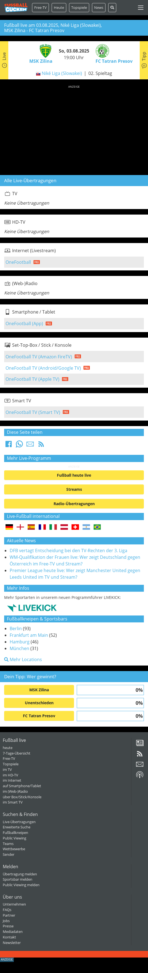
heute (7, 747)
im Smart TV (13, 802)
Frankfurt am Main (29, 635)
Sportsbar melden (17, 879)
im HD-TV (10, 775)
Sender (8, 854)
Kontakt (9, 937)
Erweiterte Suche (16, 827)
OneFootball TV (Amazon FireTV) (39, 357)
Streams (74, 489)
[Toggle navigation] (141, 7)
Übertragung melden (20, 874)
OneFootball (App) (24, 323)
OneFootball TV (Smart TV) (33, 412)
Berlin (16, 628)
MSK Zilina (39, 689)
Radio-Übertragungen (74, 503)
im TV (7, 769)
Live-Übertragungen (19, 821)
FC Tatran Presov (39, 715)
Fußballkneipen (15, 832)
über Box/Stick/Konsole (22, 796)
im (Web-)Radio (15, 791)
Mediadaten (13, 931)
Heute (59, 7)
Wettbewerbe (14, 848)
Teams (8, 843)
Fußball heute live (74, 475)
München (19, 648)
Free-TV (40, 7)
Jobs (6, 920)
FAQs (7, 909)
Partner (9, 915)
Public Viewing (14, 838)
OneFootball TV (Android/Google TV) (43, 368)
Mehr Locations (23, 659)
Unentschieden (39, 702)
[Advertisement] (74, 129)
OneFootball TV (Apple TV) (32, 379)
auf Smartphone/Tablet (22, 785)
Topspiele (10, 763)
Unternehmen (14, 904)
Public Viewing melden (21, 884)
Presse (8, 926)
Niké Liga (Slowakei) (62, 73)
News (98, 7)
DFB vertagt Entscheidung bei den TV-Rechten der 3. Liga (68, 550)
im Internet (12, 780)
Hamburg (20, 642)
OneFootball (18, 262)
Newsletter (12, 942)
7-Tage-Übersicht (16, 753)
